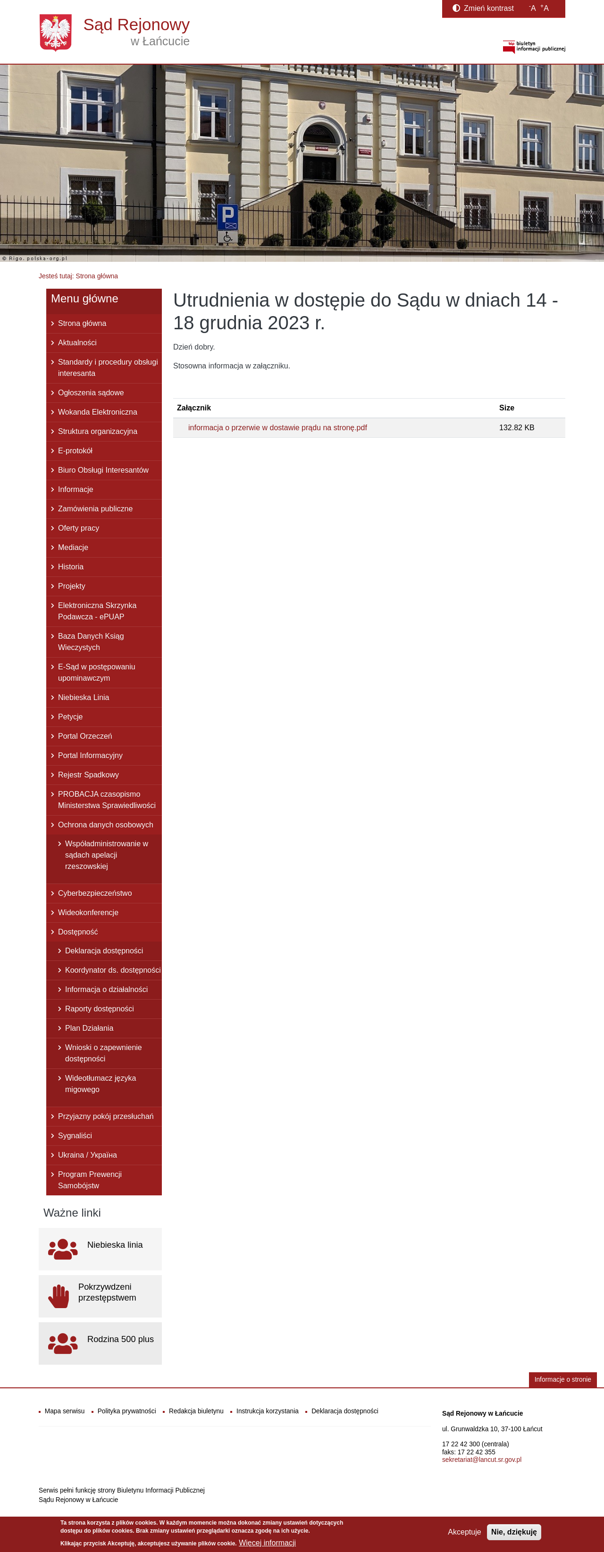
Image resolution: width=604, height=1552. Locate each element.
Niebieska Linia (83, 697)
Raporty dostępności (99, 1009)
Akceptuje (464, 1535)
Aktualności (77, 343)
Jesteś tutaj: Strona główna (78, 276)
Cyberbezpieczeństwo (95, 893)
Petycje (70, 717)
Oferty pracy (78, 528)
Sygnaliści (75, 1136)
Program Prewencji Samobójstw (90, 1180)
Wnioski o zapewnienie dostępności (103, 1053)
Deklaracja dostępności (104, 951)
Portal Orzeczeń (85, 736)
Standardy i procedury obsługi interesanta (108, 367)
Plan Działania (89, 1028)
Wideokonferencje (88, 913)
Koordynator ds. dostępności (113, 970)
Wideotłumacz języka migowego (100, 1083)
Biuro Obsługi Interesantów (103, 470)
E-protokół (75, 451)
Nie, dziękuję (514, 1535)
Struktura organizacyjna (97, 431)
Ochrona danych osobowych (105, 825)
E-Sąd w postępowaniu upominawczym (96, 672)
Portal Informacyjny (90, 755)
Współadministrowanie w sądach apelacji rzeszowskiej (106, 855)
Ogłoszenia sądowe (91, 393)
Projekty (71, 586)
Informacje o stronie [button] (563, 1379)
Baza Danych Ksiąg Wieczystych (91, 641)
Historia (71, 567)
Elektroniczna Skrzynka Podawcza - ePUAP (97, 611)
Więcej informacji (267, 1545)
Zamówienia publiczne (95, 509)
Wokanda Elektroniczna (97, 412)
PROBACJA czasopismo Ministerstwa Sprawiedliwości (107, 799)
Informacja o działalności (106, 989)
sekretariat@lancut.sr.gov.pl (481, 1459)
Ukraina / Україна (87, 1155)
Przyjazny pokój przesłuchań (106, 1116)
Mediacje (73, 547)
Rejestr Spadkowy (88, 775)
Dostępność (78, 932)
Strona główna (82, 323)
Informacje (75, 489)
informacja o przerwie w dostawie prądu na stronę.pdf (277, 428)
